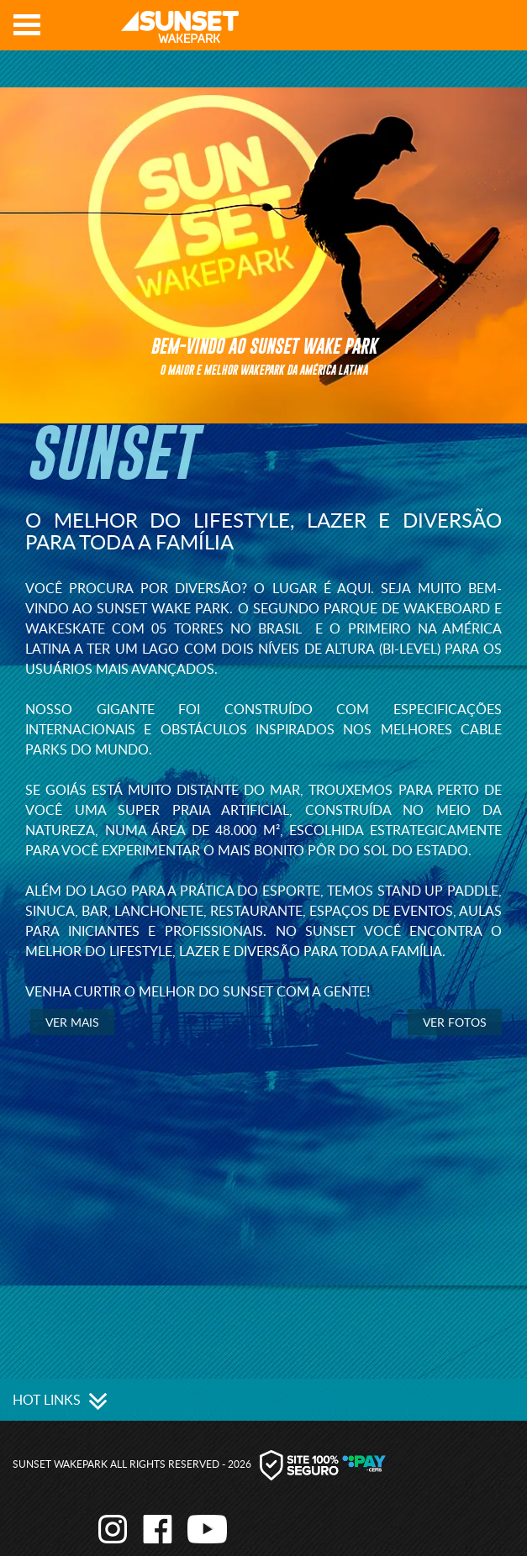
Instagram (452, 30)
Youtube (502, 30)
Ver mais (72, 1022)
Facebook (477, 30)
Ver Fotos (455, 1022)
